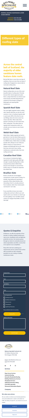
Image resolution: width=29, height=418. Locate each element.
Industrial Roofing (9, 375)
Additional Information (7, 317)
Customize (14, 410)
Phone (4, 290)
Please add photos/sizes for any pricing (10, 309)
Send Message (14, 333)
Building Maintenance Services (12, 379)
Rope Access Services (10, 373)
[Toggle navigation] (25, 5)
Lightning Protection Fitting (12, 382)
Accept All (14, 406)
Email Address (6, 284)
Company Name (6, 272)
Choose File (12, 314)
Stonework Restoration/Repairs (13, 386)
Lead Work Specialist (10, 384)
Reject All (14, 414)
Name (4, 279)
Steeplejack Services (10, 380)
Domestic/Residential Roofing (12, 377)
